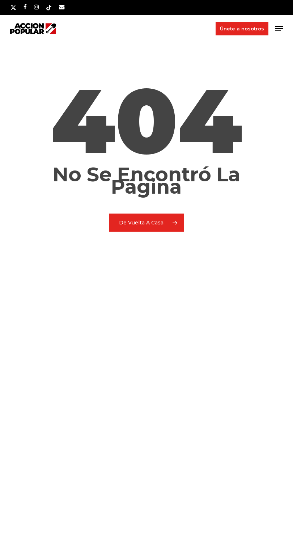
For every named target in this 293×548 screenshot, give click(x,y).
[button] (279, 28)
